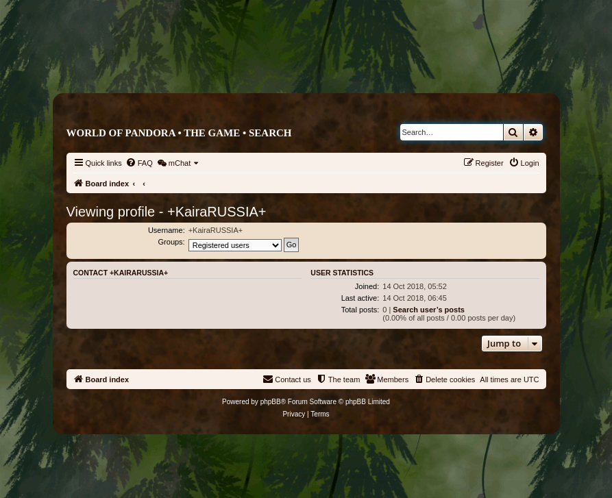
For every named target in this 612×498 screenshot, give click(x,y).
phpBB (270, 402)
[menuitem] (139, 163)
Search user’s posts (429, 310)
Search (270, 132)
